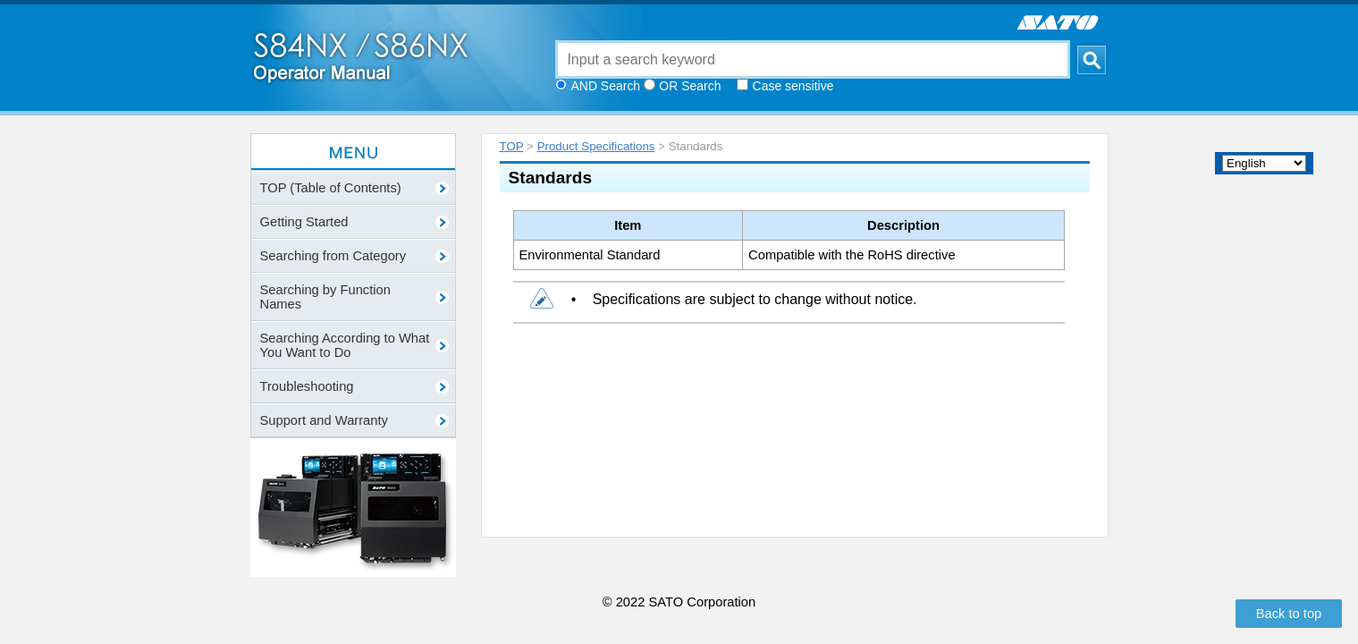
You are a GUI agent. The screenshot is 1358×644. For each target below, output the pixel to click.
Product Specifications (596, 146)
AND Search (606, 86)
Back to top (1289, 613)
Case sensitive (793, 86)
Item (627, 225)
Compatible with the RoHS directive (852, 255)
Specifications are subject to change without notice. (755, 299)
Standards (551, 177)
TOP (512, 146)
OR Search (690, 86)
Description (903, 225)
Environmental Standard (590, 255)
